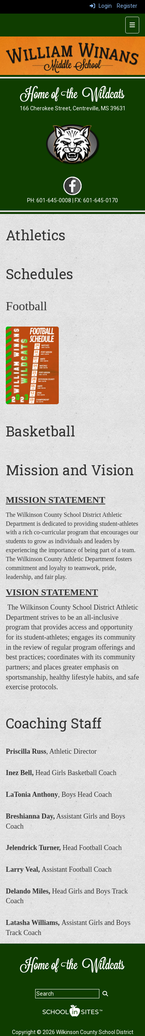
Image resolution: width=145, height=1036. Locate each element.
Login (101, 6)
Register (127, 6)
